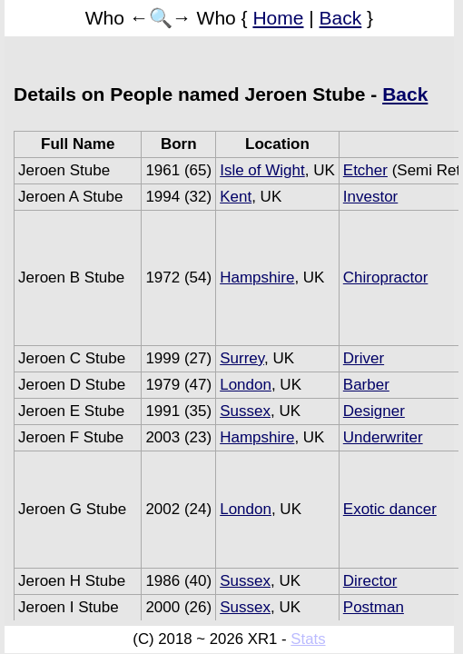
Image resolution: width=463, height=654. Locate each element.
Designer (374, 411)
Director (370, 581)
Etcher (365, 170)
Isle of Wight (262, 170)
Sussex (245, 411)
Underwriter (383, 437)
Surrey (242, 358)
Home (277, 17)
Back (341, 17)
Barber (366, 384)
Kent (235, 196)
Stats (308, 639)
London (245, 384)
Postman (373, 607)
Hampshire (257, 277)
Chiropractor (386, 277)
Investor (370, 196)
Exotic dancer (390, 509)
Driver (363, 358)
